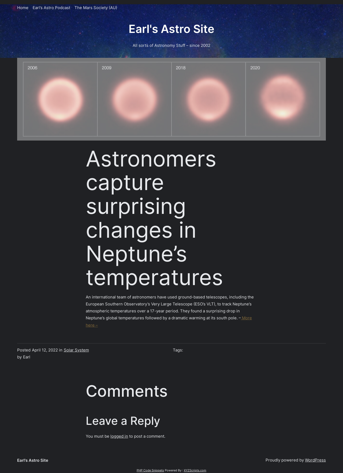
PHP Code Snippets (150, 470)
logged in (119, 436)
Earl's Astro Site (171, 29)
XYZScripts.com (195, 470)
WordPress (315, 460)
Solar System (76, 350)
